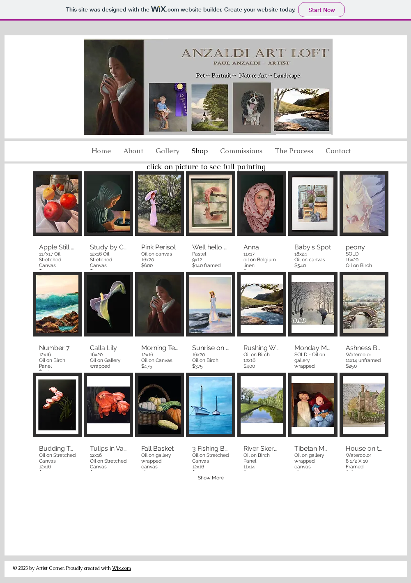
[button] (294, 151)
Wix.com (121, 568)
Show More (211, 478)
